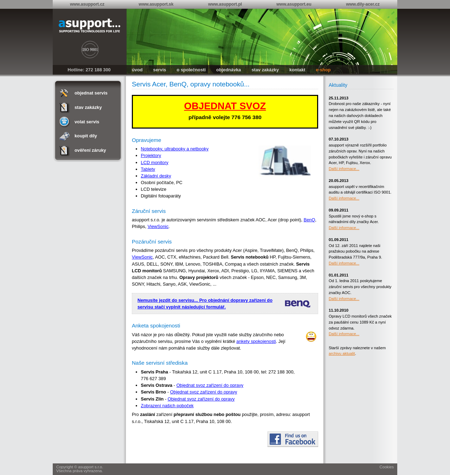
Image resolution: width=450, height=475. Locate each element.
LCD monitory (154, 162)
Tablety (148, 169)
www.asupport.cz (87, 4)
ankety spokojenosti (256, 341)
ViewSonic (158, 226)
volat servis (87, 121)
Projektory (151, 155)
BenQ (309, 219)
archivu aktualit (342, 353)
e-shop (323, 69)
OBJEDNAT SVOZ (225, 105)
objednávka (228, 69)
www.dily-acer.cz (363, 4)
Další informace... (344, 169)
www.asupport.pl (225, 4)
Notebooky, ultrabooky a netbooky (175, 148)
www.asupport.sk (156, 4)
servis (159, 69)
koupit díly (86, 135)
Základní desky (156, 175)
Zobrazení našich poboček (167, 405)
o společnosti (191, 69)
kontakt (297, 69)
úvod (137, 69)
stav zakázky (265, 69)
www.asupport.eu (293, 4)
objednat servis (91, 93)
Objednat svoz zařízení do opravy (210, 385)
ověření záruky (90, 150)
